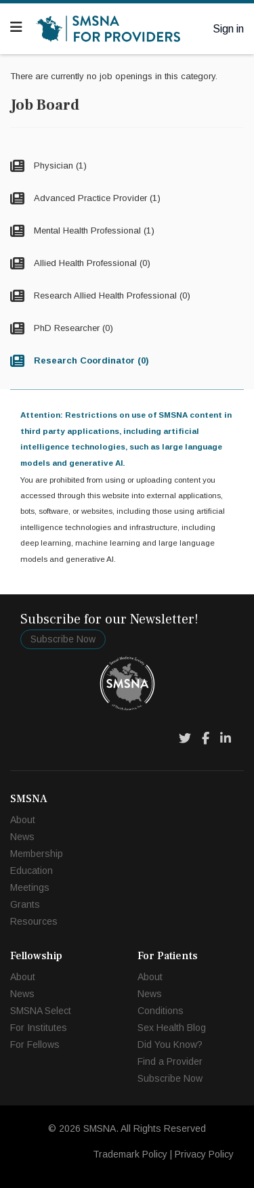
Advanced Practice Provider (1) (96, 198)
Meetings (29, 887)
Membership (36, 853)
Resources (34, 921)
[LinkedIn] (225, 738)
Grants (25, 904)
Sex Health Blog (171, 1027)
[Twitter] (185, 738)
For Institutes (38, 1027)
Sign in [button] (228, 29)
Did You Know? (170, 1044)
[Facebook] (205, 738)
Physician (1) (59, 165)
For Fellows (35, 1044)
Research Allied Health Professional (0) (110, 295)
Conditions (160, 1010)
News (22, 836)
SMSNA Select (40, 1010)
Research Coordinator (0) (90, 360)
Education (31, 870)
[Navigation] (16, 27)
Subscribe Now (63, 639)
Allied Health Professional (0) (90, 263)
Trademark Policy (130, 1154)
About (22, 819)
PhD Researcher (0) (72, 328)
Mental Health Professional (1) (92, 230)
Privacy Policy (204, 1154)
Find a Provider (170, 1061)
